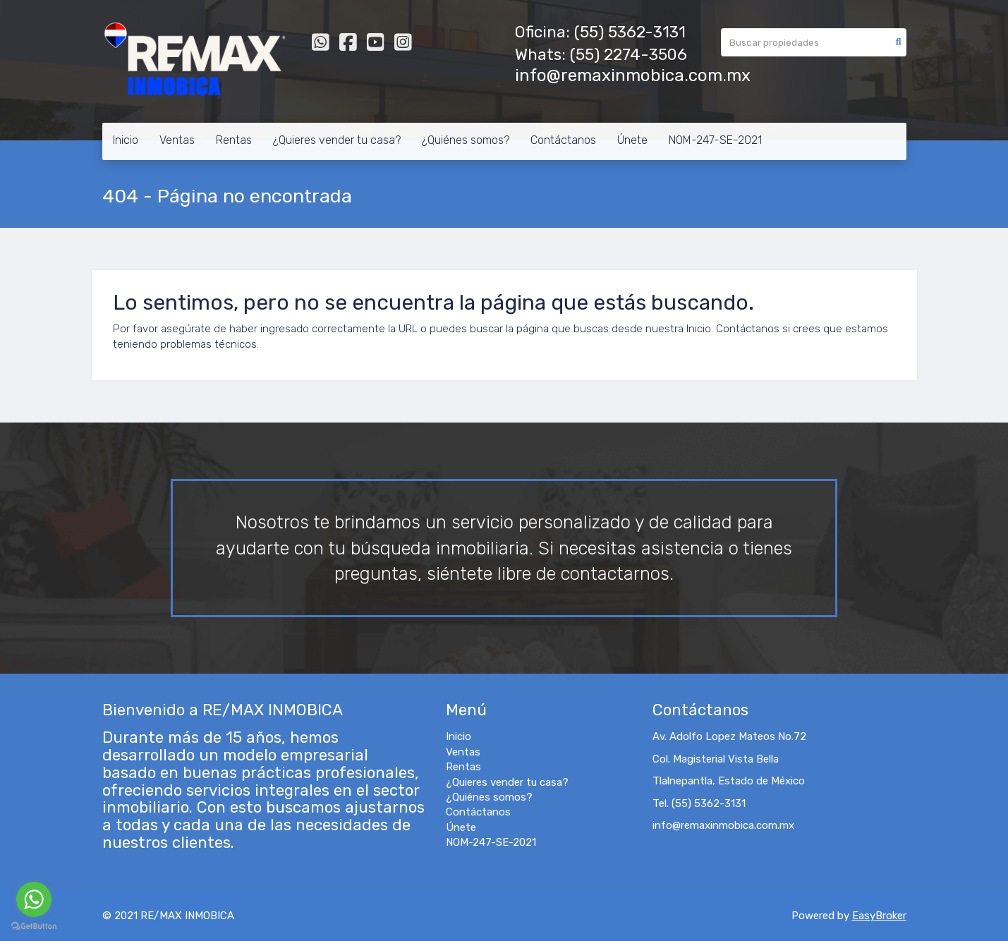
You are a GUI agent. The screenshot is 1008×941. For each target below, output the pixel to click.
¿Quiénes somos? (465, 140)
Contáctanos (563, 140)
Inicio (125, 140)
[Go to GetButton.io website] (33, 926)
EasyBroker (879, 915)
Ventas (177, 140)
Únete (632, 140)
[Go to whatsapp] (33, 899)
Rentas (234, 140)
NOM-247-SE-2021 (715, 140)
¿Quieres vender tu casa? (337, 140)
